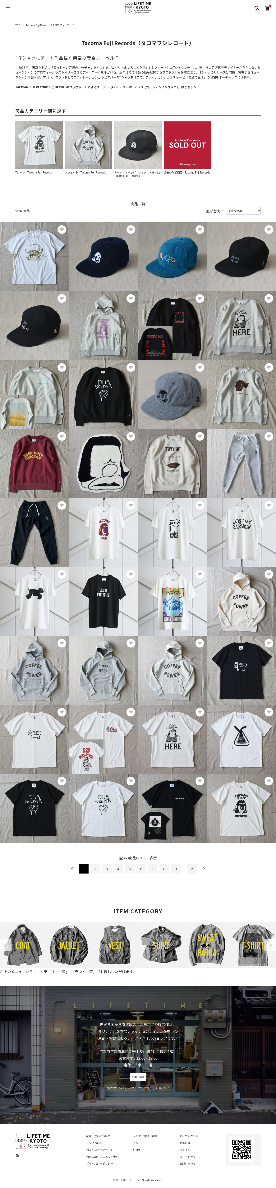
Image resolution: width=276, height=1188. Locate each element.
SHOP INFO (138, 1076)
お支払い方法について (99, 1150)
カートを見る (188, 1157)
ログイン (185, 1150)
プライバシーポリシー (99, 1163)
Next (270, 945)
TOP (17, 25)
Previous (6, 945)
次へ (204, 869)
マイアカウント (189, 1136)
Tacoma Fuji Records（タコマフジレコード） (51, 25)
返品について (94, 1143)
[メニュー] (7, 7)
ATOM (136, 1150)
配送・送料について (98, 1136)
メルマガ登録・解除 (145, 1136)
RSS (135, 1143)
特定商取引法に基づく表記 (102, 1157)
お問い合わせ (188, 1163)
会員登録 (185, 1143)
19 (192, 868)
